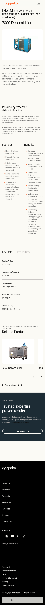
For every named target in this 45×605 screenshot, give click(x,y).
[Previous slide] (34, 377)
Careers (5, 515)
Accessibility (6, 567)
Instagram (23, 536)
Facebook (6, 536)
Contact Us (7, 521)
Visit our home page (20, 422)
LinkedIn (17, 536)
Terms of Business (9, 571)
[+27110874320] (12, 600)
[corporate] (11, 3)
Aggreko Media (12, 536)
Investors (6, 509)
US (3, 552)
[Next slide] (41, 377)
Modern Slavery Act (9, 578)
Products (6, 496)
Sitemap (5, 582)
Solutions (6, 483)
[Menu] (38, 3)
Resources (6, 502)
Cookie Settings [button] (8, 585)
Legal (4, 574)
